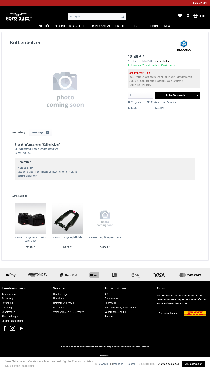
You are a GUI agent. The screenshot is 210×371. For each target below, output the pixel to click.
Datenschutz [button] (12, 365)
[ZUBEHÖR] (44, 26)
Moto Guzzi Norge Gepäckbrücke (67, 237)
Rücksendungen (10, 316)
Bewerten (170, 102)
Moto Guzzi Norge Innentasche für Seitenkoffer (30, 239)
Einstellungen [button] (147, 363)
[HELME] (134, 26)
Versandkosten (100, 347)
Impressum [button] (27, 365)
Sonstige (130, 364)
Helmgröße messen (63, 303)
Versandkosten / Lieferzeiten (68, 312)
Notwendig (101, 364)
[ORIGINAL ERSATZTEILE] (70, 26)
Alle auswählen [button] (193, 364)
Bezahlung (7, 303)
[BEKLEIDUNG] (151, 26)
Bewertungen (40, 132)
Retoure (109, 316)
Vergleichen (135, 102)
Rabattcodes (8, 312)
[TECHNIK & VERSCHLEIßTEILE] (107, 26)
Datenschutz (111, 298)
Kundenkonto (9, 294)
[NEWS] (168, 26)
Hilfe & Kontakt (200, 3)
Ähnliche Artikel (20, 196)
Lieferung (7, 307)
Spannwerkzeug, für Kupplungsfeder (105, 237)
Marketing (116, 364)
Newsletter (59, 298)
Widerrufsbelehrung (115, 312)
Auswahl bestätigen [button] (168, 364)
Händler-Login (60, 294)
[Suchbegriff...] (97, 16)
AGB (107, 294)
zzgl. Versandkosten (161, 61)
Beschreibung (18, 132)
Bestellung (7, 298)
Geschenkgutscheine (12, 320)
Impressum (111, 303)
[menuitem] (97, 16)
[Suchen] (122, 16)
